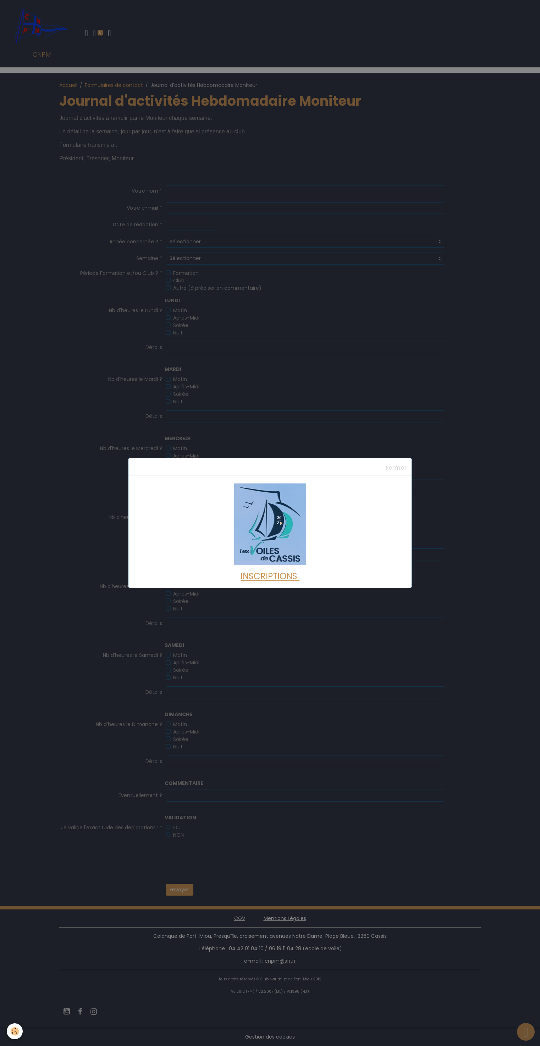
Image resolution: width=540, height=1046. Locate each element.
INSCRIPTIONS (270, 576)
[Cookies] (15, 1031)
